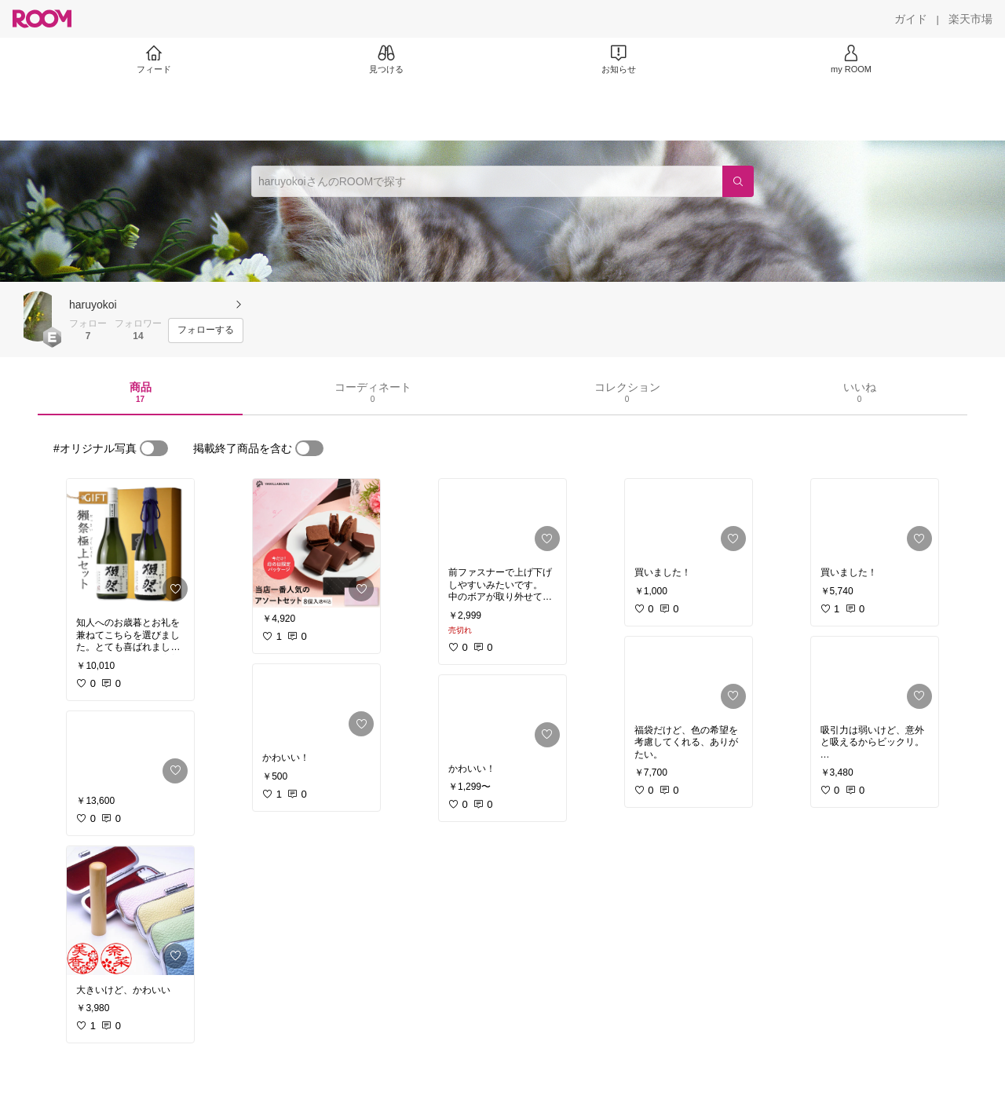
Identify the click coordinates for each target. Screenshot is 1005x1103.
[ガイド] (910, 19)
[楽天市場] (970, 19)
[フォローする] (205, 330)
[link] (130, 543)
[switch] (154, 448)
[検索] (738, 181)
